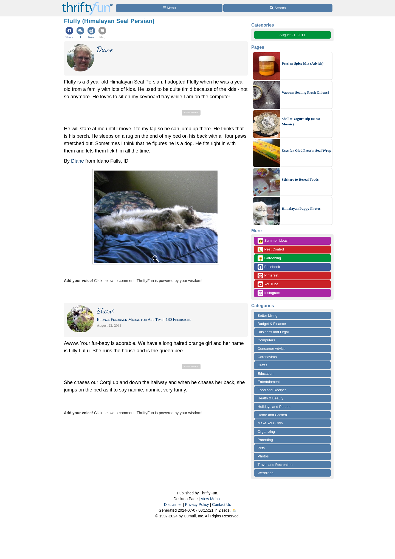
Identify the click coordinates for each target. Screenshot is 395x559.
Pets (261, 448)
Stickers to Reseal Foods (300, 179)
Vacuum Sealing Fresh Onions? (305, 92)
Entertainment (269, 382)
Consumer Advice (272, 349)
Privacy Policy (197, 504)
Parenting (265, 440)
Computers (266, 340)
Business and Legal (273, 332)
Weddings (265, 473)
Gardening (269, 258)
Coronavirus (267, 357)
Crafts (262, 365)
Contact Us (221, 504)
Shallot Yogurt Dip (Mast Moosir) (301, 121)
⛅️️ (234, 510)
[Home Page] (87, 3)
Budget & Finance (272, 324)
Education (265, 373)
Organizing (266, 432)
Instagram (269, 293)
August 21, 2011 (293, 35)
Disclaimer (173, 504)
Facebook (269, 267)
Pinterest (268, 275)
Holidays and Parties (274, 407)
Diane (77, 161)
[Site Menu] (169, 8)
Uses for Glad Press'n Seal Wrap (306, 150)
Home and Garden (272, 415)
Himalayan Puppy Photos (301, 208)
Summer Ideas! (273, 241)
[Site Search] (277, 8)
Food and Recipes (272, 390)
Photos (263, 456)
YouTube (268, 284)
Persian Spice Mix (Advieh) (302, 63)
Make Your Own (270, 423)
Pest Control (271, 249)
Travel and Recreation (275, 465)
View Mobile (211, 499)
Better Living (267, 315)
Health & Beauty (270, 398)
